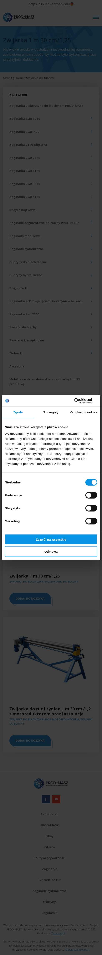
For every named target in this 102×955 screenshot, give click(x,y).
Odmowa (50, 551)
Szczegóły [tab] (50, 412)
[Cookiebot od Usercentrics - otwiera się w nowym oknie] (79, 400)
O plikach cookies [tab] (83, 412)
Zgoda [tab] (18, 412)
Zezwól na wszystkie (51, 539)
